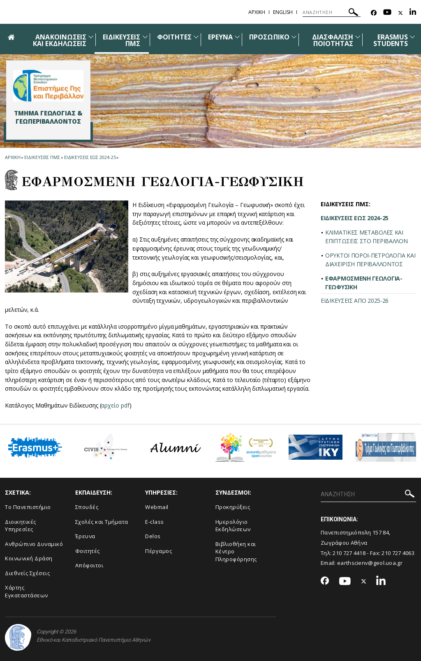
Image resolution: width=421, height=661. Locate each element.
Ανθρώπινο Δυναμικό (34, 544)
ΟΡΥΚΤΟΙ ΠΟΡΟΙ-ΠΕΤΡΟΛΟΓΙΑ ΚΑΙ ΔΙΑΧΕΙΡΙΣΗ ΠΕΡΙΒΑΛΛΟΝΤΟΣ (370, 259)
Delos (153, 536)
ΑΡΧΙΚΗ (256, 12)
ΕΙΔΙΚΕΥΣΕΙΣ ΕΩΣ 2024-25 (90, 157)
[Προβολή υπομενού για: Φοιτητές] (196, 37)
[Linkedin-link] (412, 12)
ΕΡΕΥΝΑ (220, 36)
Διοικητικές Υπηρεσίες (20, 525)
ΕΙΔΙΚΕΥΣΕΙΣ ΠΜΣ (122, 40)
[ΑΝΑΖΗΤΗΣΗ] (332, 12)
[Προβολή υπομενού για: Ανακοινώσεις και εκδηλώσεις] (90, 37)
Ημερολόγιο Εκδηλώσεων (233, 525)
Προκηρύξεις (232, 507)
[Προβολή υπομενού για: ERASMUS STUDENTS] (412, 37)
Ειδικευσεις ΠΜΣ (42, 157)
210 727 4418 (349, 553)
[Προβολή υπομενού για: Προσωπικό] (293, 37)
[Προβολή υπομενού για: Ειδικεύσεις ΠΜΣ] (145, 37)
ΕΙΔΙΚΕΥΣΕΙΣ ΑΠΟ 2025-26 (355, 300)
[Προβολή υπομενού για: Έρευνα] (237, 37)
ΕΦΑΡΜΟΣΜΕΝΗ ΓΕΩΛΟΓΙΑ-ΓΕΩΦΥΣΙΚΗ (363, 282)
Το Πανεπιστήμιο (28, 507)
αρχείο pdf (115, 405)
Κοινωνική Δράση (29, 558)
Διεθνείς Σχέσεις (27, 573)
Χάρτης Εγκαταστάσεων (26, 591)
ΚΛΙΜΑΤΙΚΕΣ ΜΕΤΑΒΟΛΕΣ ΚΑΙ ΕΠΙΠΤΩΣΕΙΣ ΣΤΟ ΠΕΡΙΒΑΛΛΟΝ (366, 236)
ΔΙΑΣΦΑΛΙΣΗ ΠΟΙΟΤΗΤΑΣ (333, 40)
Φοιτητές (87, 551)
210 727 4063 (398, 553)
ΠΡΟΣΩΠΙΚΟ (269, 36)
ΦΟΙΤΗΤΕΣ (174, 36)
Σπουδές (87, 507)
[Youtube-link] (387, 12)
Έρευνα (85, 536)
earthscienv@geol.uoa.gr (369, 563)
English (283, 12)
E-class (154, 521)
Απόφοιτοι (89, 565)
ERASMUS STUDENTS (390, 40)
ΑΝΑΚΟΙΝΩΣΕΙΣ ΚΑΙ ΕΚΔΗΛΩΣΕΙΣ (59, 40)
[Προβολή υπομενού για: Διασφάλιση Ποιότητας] (357, 37)
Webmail (157, 507)
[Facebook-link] (374, 12)
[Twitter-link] (400, 12)
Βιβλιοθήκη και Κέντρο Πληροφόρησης (236, 551)
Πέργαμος (158, 551)
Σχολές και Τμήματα (101, 521)
